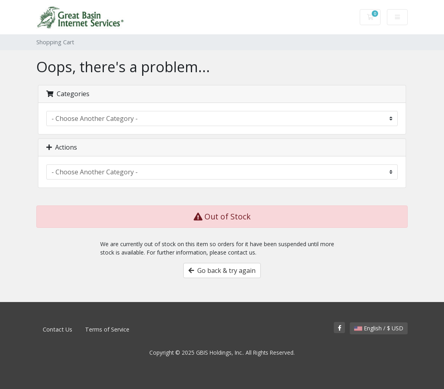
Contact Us (57, 329)
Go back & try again (222, 270)
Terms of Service (107, 329)
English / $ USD (378, 328)
